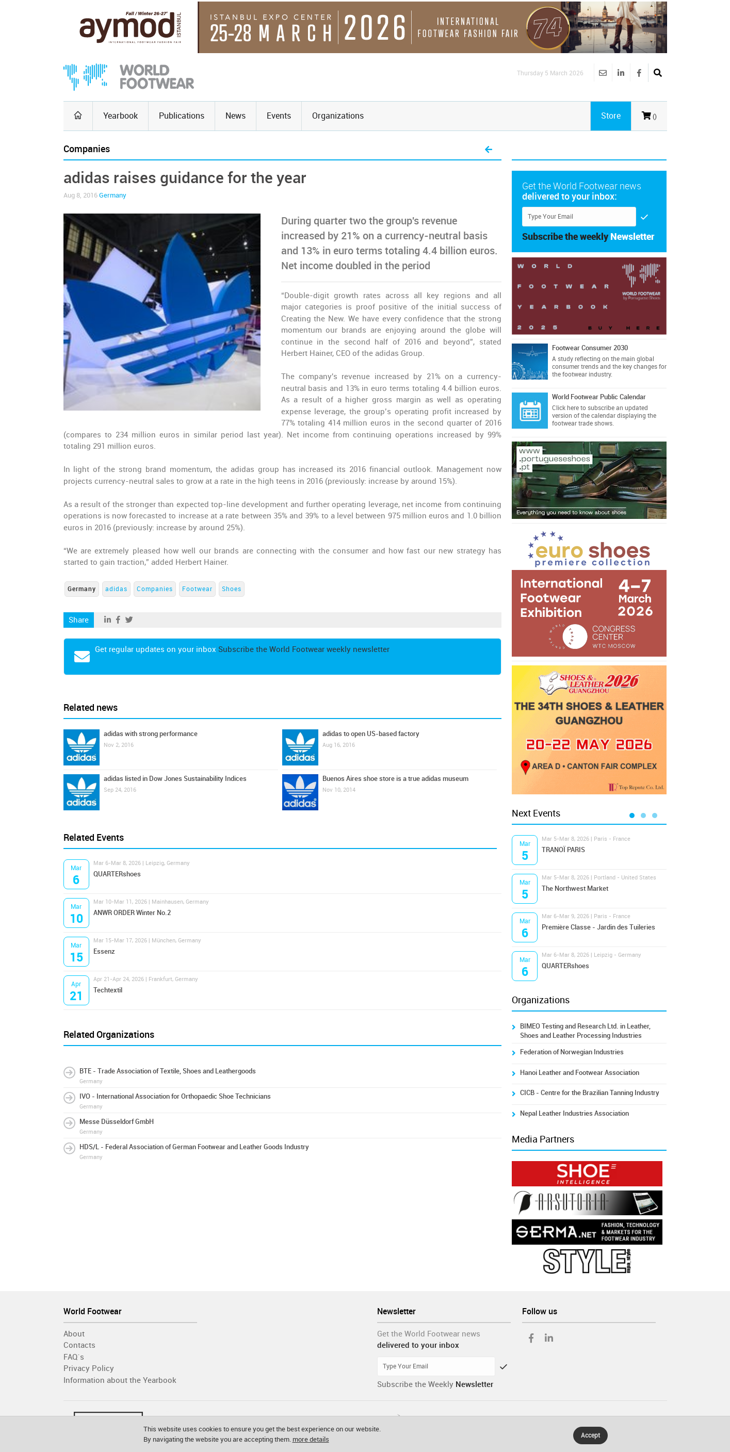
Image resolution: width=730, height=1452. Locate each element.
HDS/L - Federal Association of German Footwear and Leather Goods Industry (194, 1147)
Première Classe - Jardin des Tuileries (598, 927)
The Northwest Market (575, 888)
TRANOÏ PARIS (563, 850)
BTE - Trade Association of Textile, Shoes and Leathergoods (167, 1071)
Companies (155, 589)
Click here (565, 408)
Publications (181, 116)
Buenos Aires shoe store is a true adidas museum (395, 778)
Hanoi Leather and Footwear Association (579, 1072)
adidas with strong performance (151, 734)
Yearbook (120, 116)
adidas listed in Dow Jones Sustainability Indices (175, 778)
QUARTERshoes (117, 874)
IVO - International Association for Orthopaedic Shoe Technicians (175, 1096)
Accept (590, 1435)
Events (279, 116)
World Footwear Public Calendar (599, 397)
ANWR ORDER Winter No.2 (132, 913)
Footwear (197, 589)
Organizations (338, 116)
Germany (112, 195)
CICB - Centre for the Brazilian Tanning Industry (589, 1093)
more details (311, 1439)
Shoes (231, 589)
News (235, 116)
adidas (116, 589)
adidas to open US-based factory (370, 734)
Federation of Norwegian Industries (572, 1052)
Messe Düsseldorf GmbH (116, 1121)
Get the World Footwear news (428, 1334)
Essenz (104, 951)
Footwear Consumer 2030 (590, 348)
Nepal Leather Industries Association (574, 1113)
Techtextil (107, 990)
